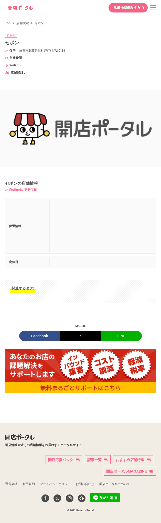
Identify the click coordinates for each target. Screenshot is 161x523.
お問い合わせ (85, 484)
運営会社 (11, 484)
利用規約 (29, 484)
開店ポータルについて (114, 484)
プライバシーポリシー (55, 484)
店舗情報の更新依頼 (21, 190)
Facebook (39, 336)
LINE (121, 336)
